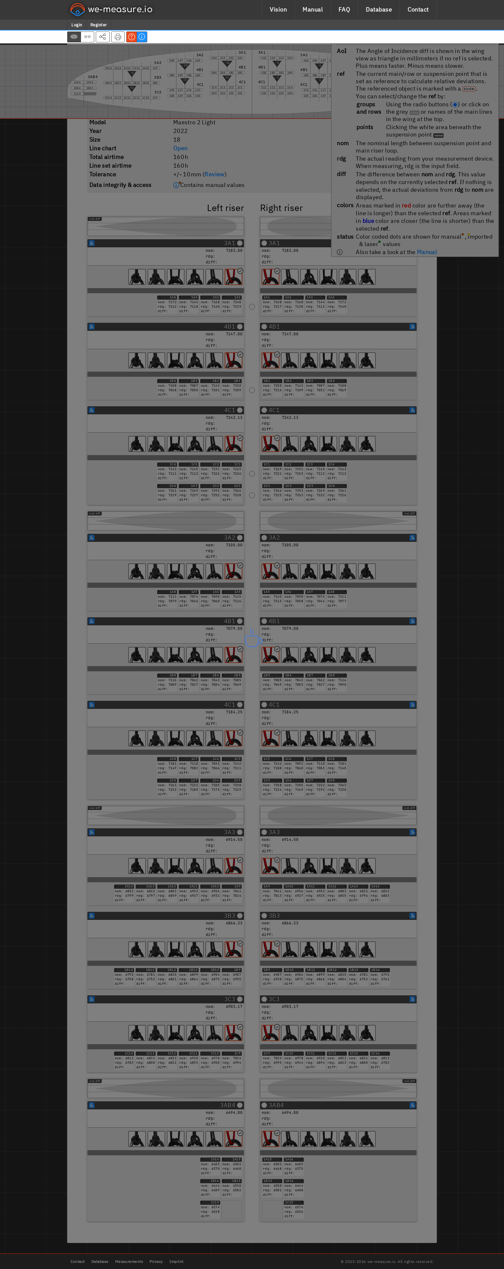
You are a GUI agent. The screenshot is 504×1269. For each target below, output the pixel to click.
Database (379, 9)
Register (98, 25)
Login (76, 25)
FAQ (344, 9)
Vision (278, 9)
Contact (418, 9)
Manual (312, 9)
